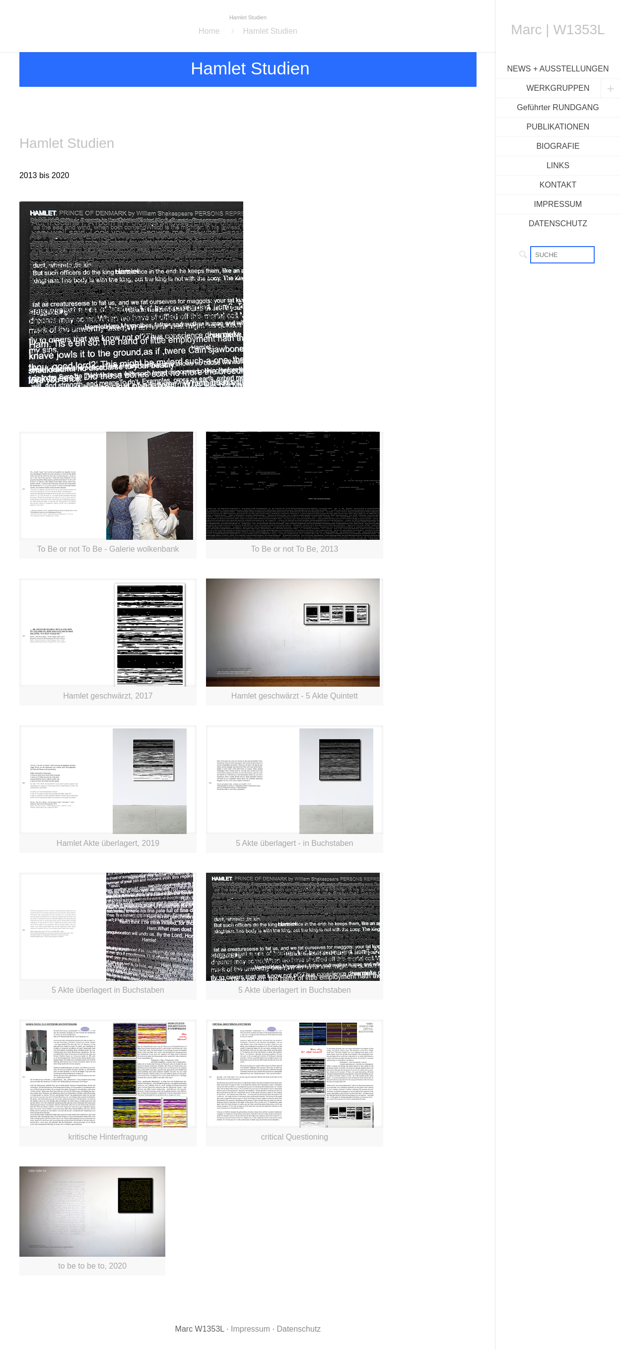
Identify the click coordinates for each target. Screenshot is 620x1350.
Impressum (250, 1329)
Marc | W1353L (558, 29)
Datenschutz (298, 1329)
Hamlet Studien (270, 31)
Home (209, 31)
